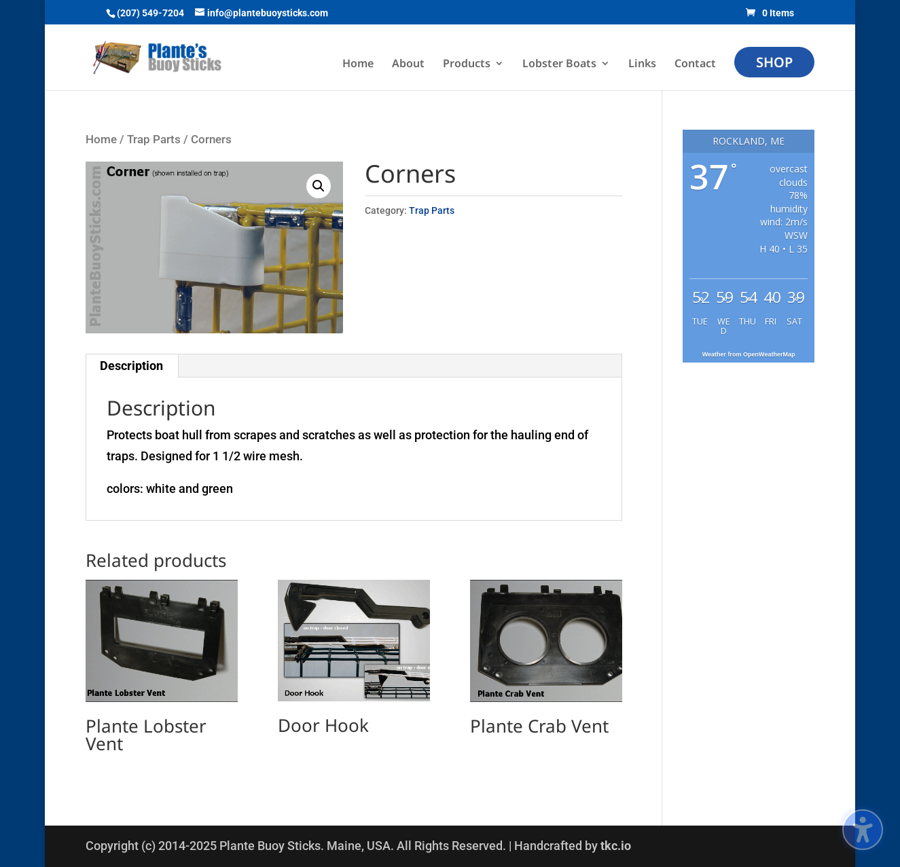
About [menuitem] (408, 64)
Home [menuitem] (358, 64)
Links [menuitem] (642, 64)
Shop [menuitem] (774, 62)
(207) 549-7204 (150, 12)
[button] (318, 186)
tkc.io (615, 845)
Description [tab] (131, 365)
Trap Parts (154, 139)
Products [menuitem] (466, 64)
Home (101, 139)
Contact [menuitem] (695, 64)
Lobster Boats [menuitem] (559, 64)
